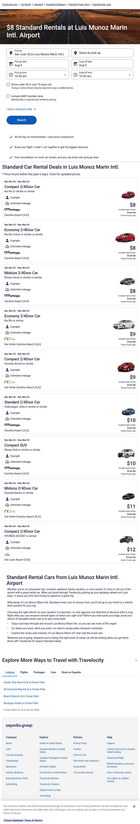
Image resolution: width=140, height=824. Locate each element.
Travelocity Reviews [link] (49, 778)
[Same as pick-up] (102, 53)
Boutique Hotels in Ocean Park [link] (21, 703)
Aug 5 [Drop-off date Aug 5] (83, 65)
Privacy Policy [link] (80, 743)
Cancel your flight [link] (115, 758)
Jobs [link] (8, 749)
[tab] (9, 672)
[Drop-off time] (102, 74)
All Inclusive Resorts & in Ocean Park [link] (24, 689)
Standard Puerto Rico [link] (79, 4)
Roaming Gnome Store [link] (17, 778)
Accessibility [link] (79, 766)
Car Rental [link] (26, 4)
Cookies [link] (77, 749)
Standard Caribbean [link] (55, 4)
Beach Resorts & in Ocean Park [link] (21, 696)
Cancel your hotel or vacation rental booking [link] (121, 750)
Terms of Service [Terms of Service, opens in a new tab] (33, 820)
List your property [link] (14, 755)
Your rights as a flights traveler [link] (118, 780)
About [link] (9, 743)
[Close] (134, 806)
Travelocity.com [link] (10, 4)
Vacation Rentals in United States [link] (52, 750)
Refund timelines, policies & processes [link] (120, 765)
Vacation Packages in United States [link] (53, 759)
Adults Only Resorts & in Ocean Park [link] (24, 682)
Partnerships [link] (12, 761)
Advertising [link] (11, 784)
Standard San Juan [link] (102, 4)
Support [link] (111, 743)
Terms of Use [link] (79, 755)
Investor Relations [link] (14, 772)
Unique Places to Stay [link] (50, 790)
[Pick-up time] (38, 74)
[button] (70, 109)
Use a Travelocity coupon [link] (119, 772)
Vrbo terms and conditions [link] (86, 761)
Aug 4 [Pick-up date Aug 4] (18, 65)
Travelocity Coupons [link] (49, 784)
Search (21, 120)
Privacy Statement (13, 820)
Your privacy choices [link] (83, 772)
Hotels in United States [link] (51, 743)
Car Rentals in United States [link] (53, 772)
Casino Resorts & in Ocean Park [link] (21, 710)
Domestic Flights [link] (48, 766)
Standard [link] (38, 4)
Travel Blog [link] (45, 796)
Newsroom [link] (11, 766)
